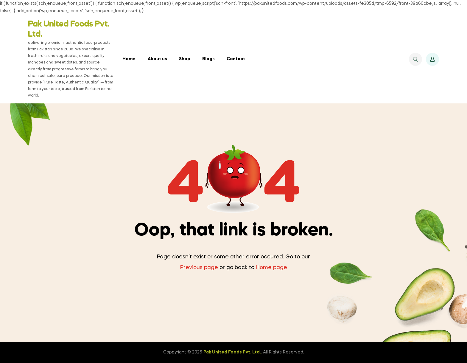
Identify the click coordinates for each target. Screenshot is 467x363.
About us (157, 59)
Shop (184, 59)
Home (129, 59)
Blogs (208, 59)
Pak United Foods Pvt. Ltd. (232, 352)
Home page (271, 267)
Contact (236, 59)
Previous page (199, 267)
